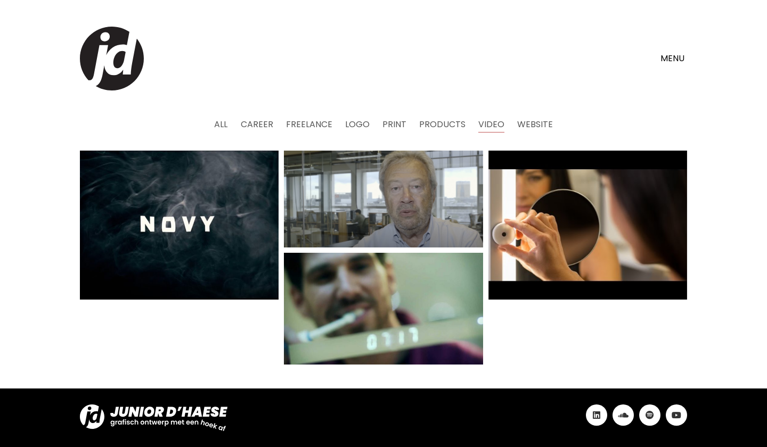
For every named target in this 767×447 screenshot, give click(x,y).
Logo (357, 124)
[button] (673, 58)
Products (442, 124)
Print (394, 124)
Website (535, 124)
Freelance (309, 124)
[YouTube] (676, 415)
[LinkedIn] (596, 415)
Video (491, 124)
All (221, 124)
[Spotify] (649, 415)
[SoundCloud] (623, 415)
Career (257, 124)
